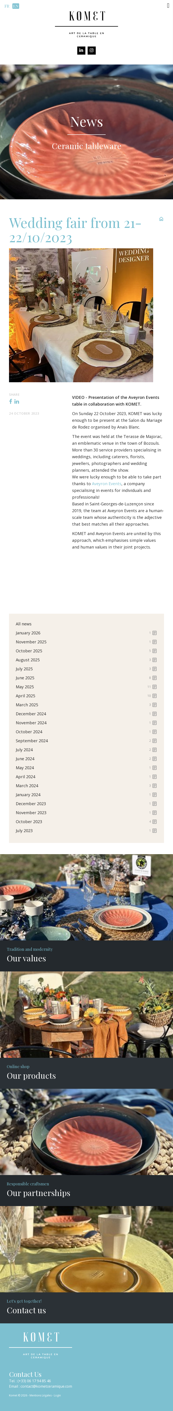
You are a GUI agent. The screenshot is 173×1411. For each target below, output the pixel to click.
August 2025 (86, 659)
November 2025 (86, 641)
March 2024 (86, 785)
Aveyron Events (106, 483)
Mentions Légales (41, 1395)
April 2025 (86, 695)
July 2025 (86, 668)
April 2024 (86, 776)
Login (57, 1395)
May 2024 (86, 767)
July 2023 (86, 830)
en (15, 6)
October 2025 (86, 650)
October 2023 (86, 821)
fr (7, 6)
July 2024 (86, 749)
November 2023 (86, 812)
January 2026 (86, 632)
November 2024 (86, 722)
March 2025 (86, 704)
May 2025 (86, 686)
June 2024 (86, 758)
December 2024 (86, 713)
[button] (168, 5)
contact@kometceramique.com (46, 1386)
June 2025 (86, 677)
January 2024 (86, 794)
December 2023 (86, 803)
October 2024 (86, 731)
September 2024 (86, 740)
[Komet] (86, 24)
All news (24, 624)
